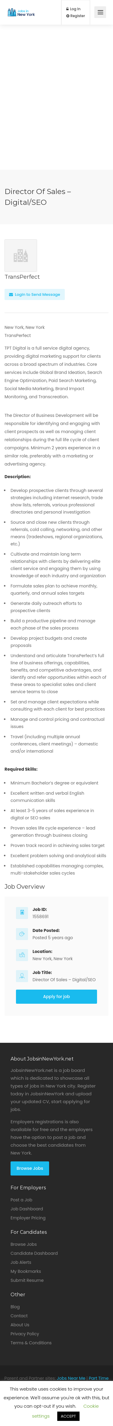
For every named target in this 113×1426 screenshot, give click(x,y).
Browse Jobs (30, 1168)
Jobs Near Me (71, 1378)
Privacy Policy (25, 1334)
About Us (20, 1325)
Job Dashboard (27, 1209)
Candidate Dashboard (34, 1253)
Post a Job (21, 1200)
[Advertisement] (56, 113)
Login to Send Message (34, 294)
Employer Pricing (28, 1218)
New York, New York (53, 959)
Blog (15, 1307)
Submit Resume (27, 1280)
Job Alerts (21, 1262)
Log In (73, 9)
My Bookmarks (26, 1271)
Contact (19, 1316)
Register (75, 16)
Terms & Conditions (31, 1343)
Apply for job (56, 997)
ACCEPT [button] (68, 1416)
